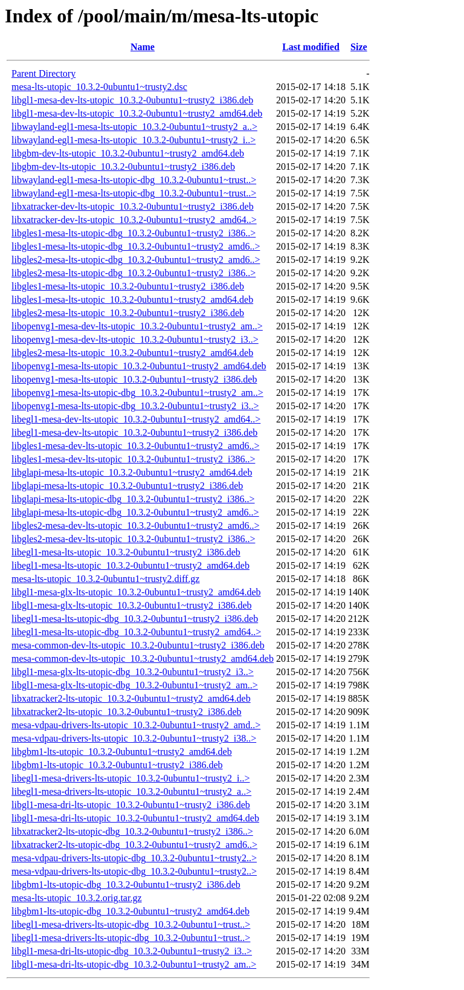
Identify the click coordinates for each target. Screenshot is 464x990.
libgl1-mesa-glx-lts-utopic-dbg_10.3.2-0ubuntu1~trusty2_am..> (134, 685)
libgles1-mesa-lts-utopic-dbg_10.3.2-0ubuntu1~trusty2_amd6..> (135, 246)
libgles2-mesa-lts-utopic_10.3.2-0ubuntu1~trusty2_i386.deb (127, 313)
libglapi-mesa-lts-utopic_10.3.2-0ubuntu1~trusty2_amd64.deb (131, 472)
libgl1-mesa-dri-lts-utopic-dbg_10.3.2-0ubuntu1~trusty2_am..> (133, 964)
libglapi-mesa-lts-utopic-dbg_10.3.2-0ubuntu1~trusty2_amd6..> (135, 512)
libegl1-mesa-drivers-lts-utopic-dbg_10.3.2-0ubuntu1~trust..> (130, 924)
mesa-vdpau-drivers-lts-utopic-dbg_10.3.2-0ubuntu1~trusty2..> (134, 858)
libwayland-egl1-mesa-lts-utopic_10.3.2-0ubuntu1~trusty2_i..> (133, 140)
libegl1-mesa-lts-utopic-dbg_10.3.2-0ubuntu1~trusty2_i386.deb (134, 618)
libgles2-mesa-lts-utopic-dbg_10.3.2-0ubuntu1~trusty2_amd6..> (135, 259)
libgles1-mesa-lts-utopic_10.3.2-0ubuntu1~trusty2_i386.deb (127, 286)
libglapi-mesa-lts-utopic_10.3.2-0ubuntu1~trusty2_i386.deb (127, 485)
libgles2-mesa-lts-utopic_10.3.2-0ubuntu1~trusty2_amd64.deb (132, 353)
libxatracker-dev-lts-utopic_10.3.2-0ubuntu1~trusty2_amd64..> (134, 220)
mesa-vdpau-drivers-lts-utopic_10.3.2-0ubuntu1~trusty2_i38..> (133, 738)
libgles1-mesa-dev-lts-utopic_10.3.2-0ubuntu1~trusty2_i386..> (133, 459)
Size (358, 47)
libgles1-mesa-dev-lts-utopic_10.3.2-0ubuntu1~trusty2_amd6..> (135, 446)
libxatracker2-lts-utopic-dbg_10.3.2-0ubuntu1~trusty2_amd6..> (134, 845)
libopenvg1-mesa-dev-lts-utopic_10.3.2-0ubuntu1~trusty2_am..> (137, 326)
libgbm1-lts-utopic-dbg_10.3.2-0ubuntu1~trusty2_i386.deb (125, 884)
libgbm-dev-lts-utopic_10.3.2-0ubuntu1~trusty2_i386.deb (123, 166)
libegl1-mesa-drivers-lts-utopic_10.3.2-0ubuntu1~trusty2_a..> (131, 791)
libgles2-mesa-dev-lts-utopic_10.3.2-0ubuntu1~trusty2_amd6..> (135, 525)
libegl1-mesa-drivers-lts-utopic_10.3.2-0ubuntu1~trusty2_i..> (130, 778)
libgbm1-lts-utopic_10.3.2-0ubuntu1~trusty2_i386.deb (117, 765)
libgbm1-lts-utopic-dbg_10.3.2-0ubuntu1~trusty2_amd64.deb (130, 911)
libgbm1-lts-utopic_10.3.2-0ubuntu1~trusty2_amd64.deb (121, 751)
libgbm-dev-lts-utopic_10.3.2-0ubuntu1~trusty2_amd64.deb (127, 153)
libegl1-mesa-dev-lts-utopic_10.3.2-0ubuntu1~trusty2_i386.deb (134, 432)
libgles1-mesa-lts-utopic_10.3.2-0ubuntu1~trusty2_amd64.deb (132, 299)
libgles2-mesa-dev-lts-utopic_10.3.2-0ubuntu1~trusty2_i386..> (133, 539)
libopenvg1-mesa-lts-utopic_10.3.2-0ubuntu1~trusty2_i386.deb (134, 379)
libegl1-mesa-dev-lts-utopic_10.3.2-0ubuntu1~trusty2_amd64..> (135, 419)
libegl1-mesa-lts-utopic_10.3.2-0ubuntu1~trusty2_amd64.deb (130, 565)
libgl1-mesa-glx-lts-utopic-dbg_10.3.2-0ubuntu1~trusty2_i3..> (132, 672)
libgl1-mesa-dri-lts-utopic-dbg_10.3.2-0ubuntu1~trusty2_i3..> (131, 951)
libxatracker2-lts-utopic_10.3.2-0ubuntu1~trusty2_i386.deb (126, 712)
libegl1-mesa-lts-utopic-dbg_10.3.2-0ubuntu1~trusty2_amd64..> (136, 632)
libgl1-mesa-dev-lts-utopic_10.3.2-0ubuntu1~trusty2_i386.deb (132, 100)
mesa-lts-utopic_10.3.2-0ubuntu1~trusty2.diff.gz (105, 579)
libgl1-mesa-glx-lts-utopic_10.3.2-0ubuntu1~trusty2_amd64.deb (136, 592)
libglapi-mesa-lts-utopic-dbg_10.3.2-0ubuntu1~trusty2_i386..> (133, 499)
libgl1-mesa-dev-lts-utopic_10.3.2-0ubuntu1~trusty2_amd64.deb (136, 113)
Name (142, 47)
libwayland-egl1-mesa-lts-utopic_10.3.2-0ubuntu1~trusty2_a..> (134, 126)
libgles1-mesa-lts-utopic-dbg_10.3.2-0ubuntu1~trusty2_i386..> (133, 233)
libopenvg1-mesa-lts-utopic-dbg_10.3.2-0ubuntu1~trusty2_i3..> (135, 406)
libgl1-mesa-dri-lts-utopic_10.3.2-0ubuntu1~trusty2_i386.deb (130, 805)
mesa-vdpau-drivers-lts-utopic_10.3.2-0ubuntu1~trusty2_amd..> (135, 725)
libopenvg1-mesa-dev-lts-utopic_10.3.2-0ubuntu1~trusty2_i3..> (135, 339)
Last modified (311, 47)
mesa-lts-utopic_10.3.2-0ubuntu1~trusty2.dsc (99, 87)
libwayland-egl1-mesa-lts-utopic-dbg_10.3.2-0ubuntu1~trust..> (133, 180)
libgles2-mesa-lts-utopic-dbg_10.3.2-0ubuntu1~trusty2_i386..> (133, 273)
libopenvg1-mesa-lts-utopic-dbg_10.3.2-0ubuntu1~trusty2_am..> (137, 392)
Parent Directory (43, 73)
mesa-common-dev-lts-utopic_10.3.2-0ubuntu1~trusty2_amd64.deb (142, 658)
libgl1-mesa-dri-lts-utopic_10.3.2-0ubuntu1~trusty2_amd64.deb (135, 818)
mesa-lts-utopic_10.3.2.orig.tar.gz (76, 898)
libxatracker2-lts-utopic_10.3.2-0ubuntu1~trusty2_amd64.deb (131, 698)
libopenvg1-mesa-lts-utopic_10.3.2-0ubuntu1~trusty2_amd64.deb (138, 366)
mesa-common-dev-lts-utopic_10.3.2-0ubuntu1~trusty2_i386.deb (138, 645)
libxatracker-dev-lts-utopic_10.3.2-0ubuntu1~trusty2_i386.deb (132, 206)
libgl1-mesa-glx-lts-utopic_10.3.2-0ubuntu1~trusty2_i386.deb (131, 605)
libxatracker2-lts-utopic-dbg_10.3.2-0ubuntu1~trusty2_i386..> (132, 831)
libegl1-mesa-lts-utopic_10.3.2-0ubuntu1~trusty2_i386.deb (125, 552)
